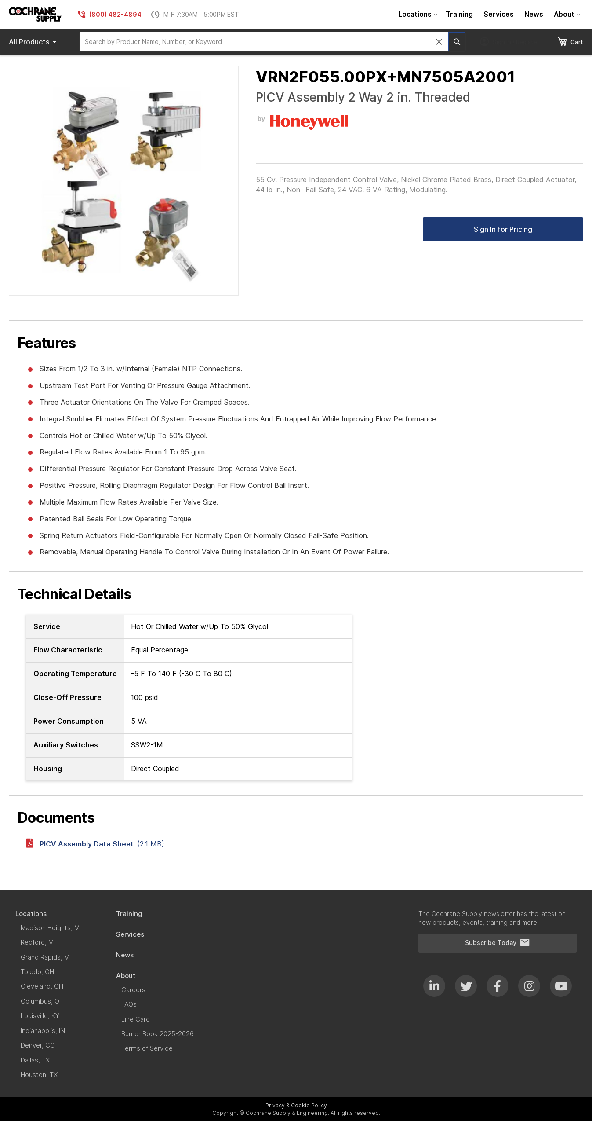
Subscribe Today (497, 943)
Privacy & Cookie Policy (296, 1105)
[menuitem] (416, 14)
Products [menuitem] (34, 42)
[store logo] (35, 14)
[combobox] (263, 41)
